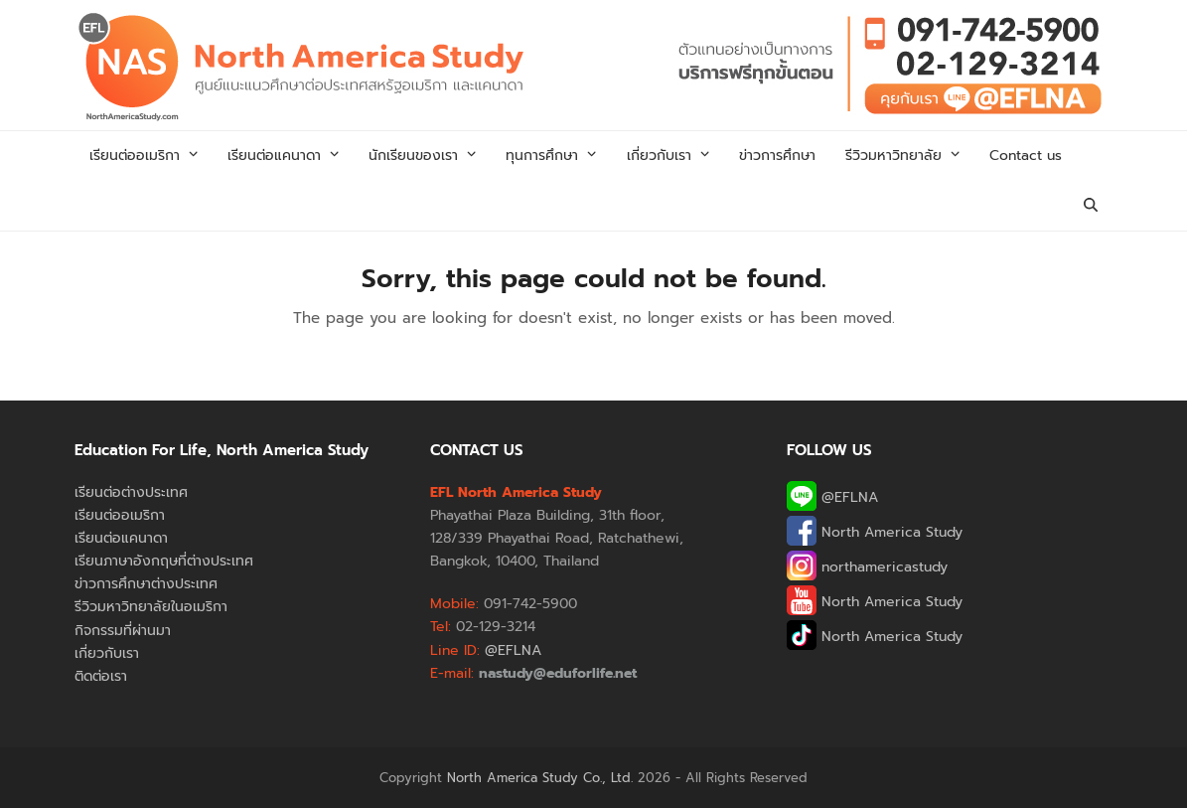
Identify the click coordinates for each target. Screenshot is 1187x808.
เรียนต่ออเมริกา (119, 515)
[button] (1091, 206)
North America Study (875, 532)
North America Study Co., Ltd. (540, 777)
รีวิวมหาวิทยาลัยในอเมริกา (150, 606)
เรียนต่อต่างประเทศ (131, 492)
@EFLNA (832, 497)
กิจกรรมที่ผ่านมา (122, 630)
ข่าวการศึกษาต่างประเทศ (146, 583)
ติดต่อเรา (100, 676)
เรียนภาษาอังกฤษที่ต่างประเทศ (163, 561)
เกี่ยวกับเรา (106, 653)
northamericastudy (867, 567)
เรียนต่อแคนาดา (121, 538)
